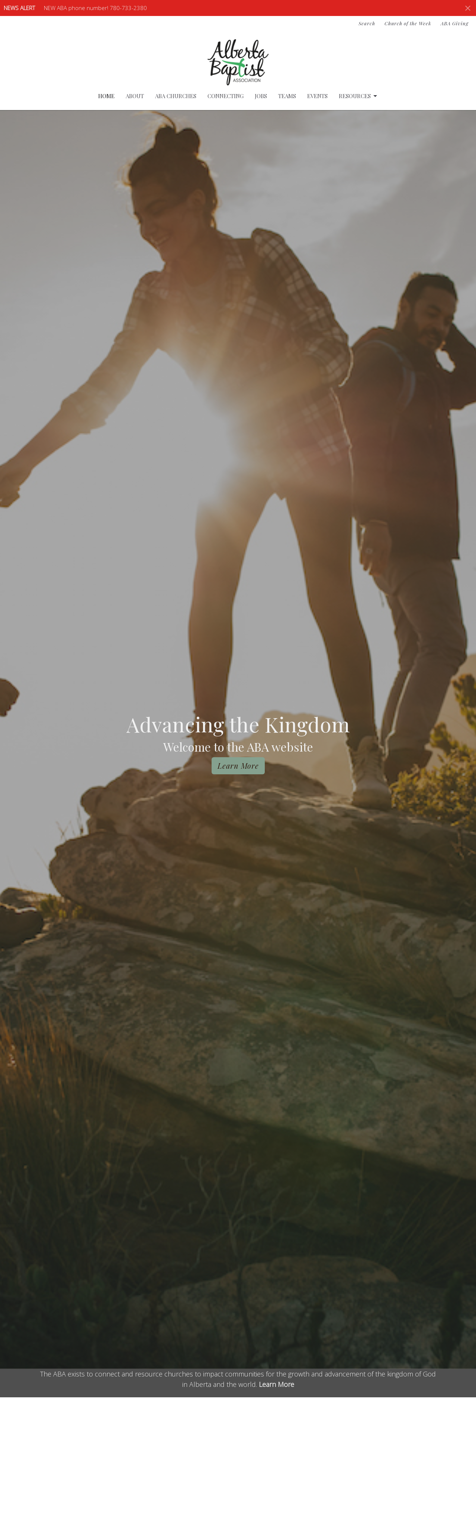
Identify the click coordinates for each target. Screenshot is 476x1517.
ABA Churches (175, 96)
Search (366, 23)
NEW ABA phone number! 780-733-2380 (95, 8)
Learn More (238, 766)
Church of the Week (408, 23)
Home (106, 96)
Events (317, 96)
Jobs (261, 96)
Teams (287, 96)
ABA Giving (455, 23)
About (135, 96)
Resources (358, 96)
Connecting (226, 96)
